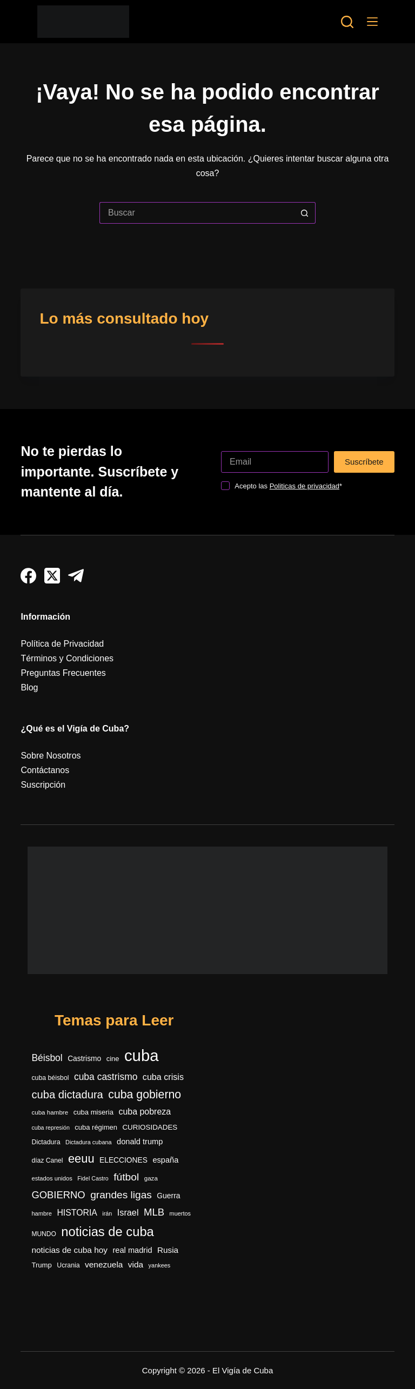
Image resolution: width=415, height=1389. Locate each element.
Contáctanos (45, 770)
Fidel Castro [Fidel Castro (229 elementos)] (92, 1178)
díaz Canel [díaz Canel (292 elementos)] (47, 1160)
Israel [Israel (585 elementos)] (128, 1212)
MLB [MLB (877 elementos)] (154, 1212)
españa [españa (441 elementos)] (165, 1160)
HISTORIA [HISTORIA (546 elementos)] (77, 1212)
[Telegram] (76, 575)
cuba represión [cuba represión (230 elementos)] (50, 1127)
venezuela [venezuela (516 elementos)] (104, 1264)
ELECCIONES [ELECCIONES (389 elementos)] (123, 1160)
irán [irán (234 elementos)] (107, 1213)
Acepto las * (288, 486)
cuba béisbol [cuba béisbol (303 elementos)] (50, 1078)
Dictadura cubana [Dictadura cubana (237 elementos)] (88, 1142)
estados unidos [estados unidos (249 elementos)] (51, 1178)
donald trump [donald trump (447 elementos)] (140, 1141)
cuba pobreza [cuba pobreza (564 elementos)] (144, 1111)
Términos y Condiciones (67, 658)
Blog (29, 687)
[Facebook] (28, 575)
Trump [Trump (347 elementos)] (41, 1265)
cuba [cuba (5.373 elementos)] (141, 1055)
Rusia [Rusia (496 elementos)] (167, 1249)
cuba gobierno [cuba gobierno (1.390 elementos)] (144, 1094)
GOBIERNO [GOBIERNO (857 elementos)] (58, 1194)
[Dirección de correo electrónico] (275, 462)
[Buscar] (347, 22)
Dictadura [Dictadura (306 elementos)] (45, 1142)
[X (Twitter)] (52, 575)
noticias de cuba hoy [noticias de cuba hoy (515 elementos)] (69, 1249)
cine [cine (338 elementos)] (112, 1059)
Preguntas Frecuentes (63, 672)
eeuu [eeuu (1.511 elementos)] (81, 1158)
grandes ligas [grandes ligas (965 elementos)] (121, 1194)
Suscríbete (364, 461)
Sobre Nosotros (51, 755)
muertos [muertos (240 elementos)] (180, 1213)
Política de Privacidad (62, 643)
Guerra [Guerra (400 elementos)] (168, 1195)
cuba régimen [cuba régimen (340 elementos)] (96, 1127)
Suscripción (43, 784)
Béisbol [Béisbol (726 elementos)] (46, 1057)
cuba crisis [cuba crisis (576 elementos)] (163, 1077)
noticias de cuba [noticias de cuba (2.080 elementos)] (107, 1232)
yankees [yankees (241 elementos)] (160, 1265)
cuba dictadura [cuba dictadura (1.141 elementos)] (67, 1095)
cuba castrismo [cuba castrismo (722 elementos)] (105, 1076)
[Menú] (372, 21)
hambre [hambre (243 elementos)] (41, 1213)
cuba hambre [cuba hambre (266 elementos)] (49, 1112)
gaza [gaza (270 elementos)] (151, 1178)
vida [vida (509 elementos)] (135, 1264)
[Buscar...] (196, 213)
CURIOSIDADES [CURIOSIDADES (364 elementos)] (149, 1127)
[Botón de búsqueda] (305, 213)
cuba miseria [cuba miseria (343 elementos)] (93, 1112)
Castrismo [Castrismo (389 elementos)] (84, 1059)
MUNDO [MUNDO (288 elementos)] (43, 1234)
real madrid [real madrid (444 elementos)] (132, 1250)
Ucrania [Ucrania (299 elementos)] (68, 1265)
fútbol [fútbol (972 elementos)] (126, 1177)
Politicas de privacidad (304, 486)
